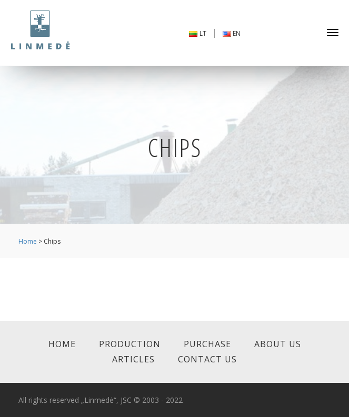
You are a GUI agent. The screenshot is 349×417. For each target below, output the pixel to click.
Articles (133, 359)
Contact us (207, 359)
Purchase (207, 344)
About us (277, 344)
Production (130, 344)
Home (27, 241)
